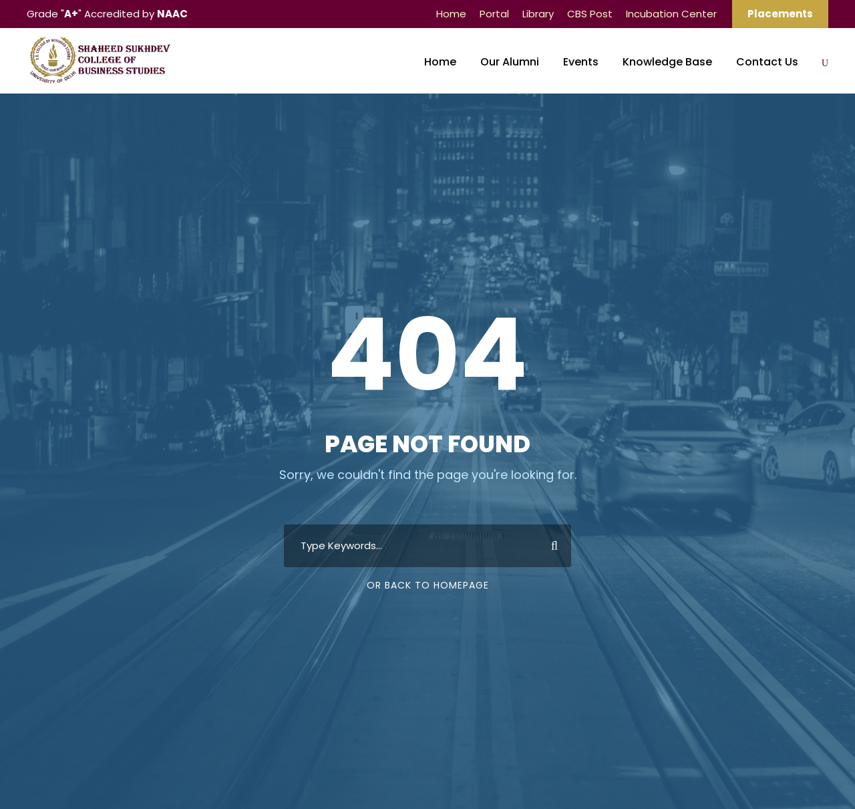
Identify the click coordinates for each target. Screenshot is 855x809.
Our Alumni (509, 61)
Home (451, 14)
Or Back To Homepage (428, 585)
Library (538, 14)
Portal (494, 14)
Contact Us (767, 61)
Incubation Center (671, 14)
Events (580, 61)
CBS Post (590, 14)
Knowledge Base (667, 61)
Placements (780, 14)
